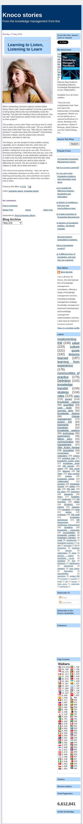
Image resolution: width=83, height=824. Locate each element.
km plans (61, 491)
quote (76, 350)
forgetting (68, 527)
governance (63, 436)
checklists (66, 509)
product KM (74, 576)
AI (76, 545)
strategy (63, 392)
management (64, 444)
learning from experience (68, 363)
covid (59, 540)
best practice (74, 473)
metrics (76, 456)
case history (74, 568)
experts (68, 476)
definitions (61, 563)
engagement (71, 540)
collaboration (63, 481)
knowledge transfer (31, 191)
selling (72, 486)
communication (65, 441)
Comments (65, 602)
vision (74, 553)
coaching (74, 579)
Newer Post (8, 210)
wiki (59, 489)
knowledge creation (66, 535)
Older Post (48, 210)
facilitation (61, 561)
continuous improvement (68, 525)
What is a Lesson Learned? (67, 167)
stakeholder (75, 584)
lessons (74, 581)
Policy (60, 497)
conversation (63, 453)
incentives (62, 427)
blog (73, 561)
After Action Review (68, 447)
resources (68, 545)
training (60, 507)
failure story (64, 439)
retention (75, 507)
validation (61, 568)
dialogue (66, 471)
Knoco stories (22, 15)
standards (68, 494)
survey (68, 399)
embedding (62, 456)
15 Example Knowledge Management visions (68, 159)
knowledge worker (65, 479)
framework (63, 424)
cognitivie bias (68, 458)
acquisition (64, 579)
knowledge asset (71, 463)
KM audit (75, 514)
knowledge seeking (68, 430)
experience (61, 548)
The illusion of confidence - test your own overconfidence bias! (66, 205)
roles (60, 396)
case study (64, 407)
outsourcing (68, 566)
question (61, 484)
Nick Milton (66, 272)
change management (68, 418)
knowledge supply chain (68, 461)
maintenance (74, 563)
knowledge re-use (65, 558)
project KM (64, 422)
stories (68, 512)
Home (28, 210)
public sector (62, 584)
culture (74, 346)
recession (76, 548)
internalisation (62, 574)
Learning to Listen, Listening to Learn (29, 45)
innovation (68, 450)
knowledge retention (66, 537)
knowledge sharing (68, 413)
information (68, 571)
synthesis (61, 514)
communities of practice (68, 375)
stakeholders (62, 553)
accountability (69, 532)
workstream (64, 586)
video (77, 396)
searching (75, 491)
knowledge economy (65, 543)
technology (68, 433)
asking (60, 468)
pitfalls (76, 502)
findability (75, 497)
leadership (66, 499)
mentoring (61, 576)
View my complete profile (68, 328)
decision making (65, 556)
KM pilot (71, 489)
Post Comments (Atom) (25, 215)
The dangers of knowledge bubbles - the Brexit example (66, 226)
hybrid (59, 581)
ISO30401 (68, 504)
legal (77, 509)
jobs (66, 581)
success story (65, 410)
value (76, 343)
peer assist (74, 468)
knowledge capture (16, 191)
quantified (68, 404)
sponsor (68, 550)
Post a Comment (10, 205)
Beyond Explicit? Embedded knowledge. (68, 237)
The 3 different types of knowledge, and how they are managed (65, 257)
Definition (64, 380)
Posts (63, 597)
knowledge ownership (68, 530)
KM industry (68, 466)
